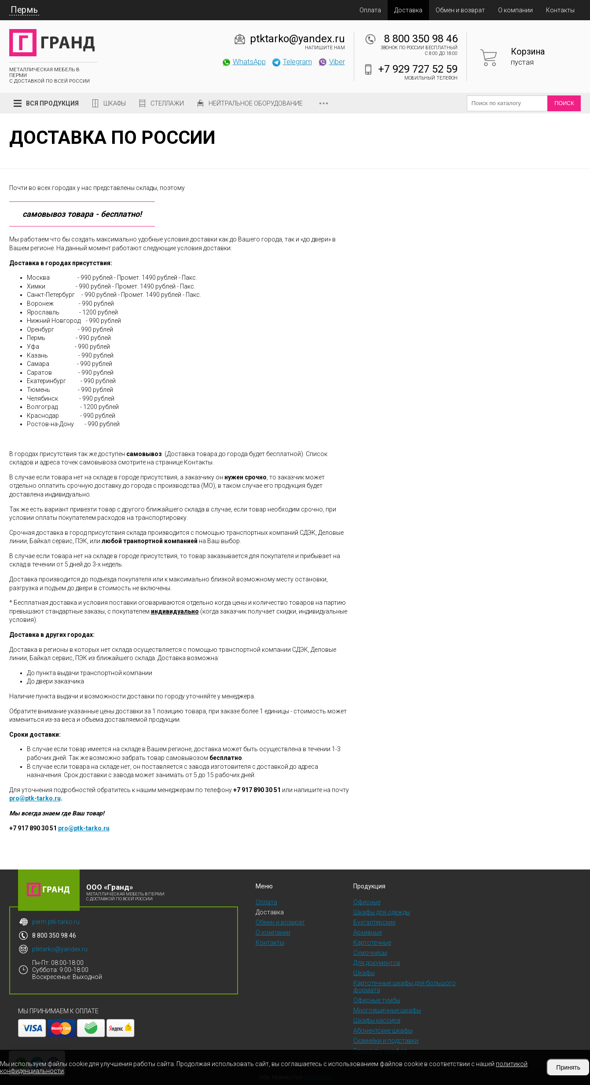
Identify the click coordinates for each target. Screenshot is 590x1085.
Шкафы (114, 103)
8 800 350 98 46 (421, 39)
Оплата (370, 10)
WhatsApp (243, 61)
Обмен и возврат (460, 10)
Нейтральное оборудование (256, 103)
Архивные (367, 932)
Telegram (291, 61)
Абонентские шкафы (383, 1030)
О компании (515, 10)
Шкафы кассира (376, 1020)
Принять (568, 1067)
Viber (331, 61)
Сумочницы (370, 952)
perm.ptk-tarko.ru (56, 921)
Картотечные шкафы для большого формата (404, 986)
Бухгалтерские (374, 922)
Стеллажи (167, 103)
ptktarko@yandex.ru (297, 39)
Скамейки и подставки (385, 1040)
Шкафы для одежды (381, 912)
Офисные (367, 902)
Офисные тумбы (376, 1000)
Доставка (408, 10)
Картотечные (372, 942)
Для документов (376, 962)
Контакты (560, 10)
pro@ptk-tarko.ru (35, 798)
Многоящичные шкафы (387, 1010)
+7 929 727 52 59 (418, 69)
